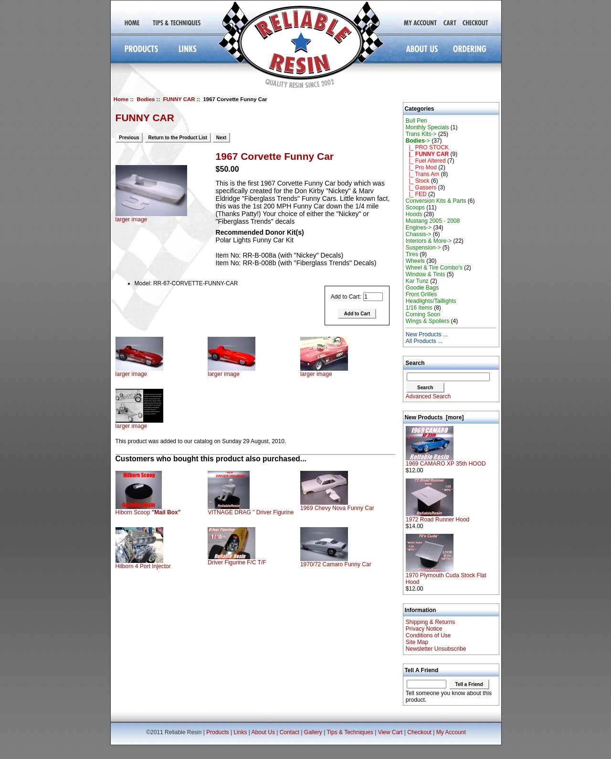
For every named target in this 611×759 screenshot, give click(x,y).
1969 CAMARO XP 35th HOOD (446, 461)
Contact (289, 732)
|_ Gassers (421, 187)
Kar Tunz (417, 281)
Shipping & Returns (430, 622)
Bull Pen (416, 120)
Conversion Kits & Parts (436, 201)
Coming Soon (423, 314)
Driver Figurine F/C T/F (237, 562)
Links (240, 732)
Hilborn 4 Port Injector (143, 566)
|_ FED (416, 194)
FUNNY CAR (179, 99)
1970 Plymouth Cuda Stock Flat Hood (446, 576)
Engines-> (419, 227)
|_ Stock (418, 180)
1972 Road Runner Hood (437, 517)
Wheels (415, 261)
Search (415, 363)
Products (217, 732)
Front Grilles (421, 294)
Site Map (417, 642)
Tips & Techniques (350, 732)
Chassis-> (419, 234)
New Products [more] (434, 417)
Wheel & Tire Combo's (434, 267)
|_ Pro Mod (421, 167)
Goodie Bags (422, 287)
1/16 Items (419, 307)
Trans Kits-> (421, 134)
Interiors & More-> (429, 241)
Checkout (419, 732)
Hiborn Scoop (148, 512)
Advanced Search (428, 396)
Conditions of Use (428, 635)
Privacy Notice (424, 628)
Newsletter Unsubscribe (436, 648)
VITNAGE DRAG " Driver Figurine (251, 512)
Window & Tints (425, 274)
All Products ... (424, 341)
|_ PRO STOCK (427, 147)
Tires (412, 254)
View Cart (390, 732)
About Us (263, 732)
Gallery (313, 732)
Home (121, 99)
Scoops (415, 207)
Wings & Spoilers (427, 321)
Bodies (146, 99)
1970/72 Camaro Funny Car (335, 564)
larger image (139, 371)
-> (418, 140)
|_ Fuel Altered (426, 160)
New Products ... (427, 334)
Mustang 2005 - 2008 (433, 221)
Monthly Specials (427, 127)
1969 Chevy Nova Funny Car (337, 508)
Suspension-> (423, 247)
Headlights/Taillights (431, 301)
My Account (451, 732)
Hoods (414, 214)
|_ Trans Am (422, 174)
